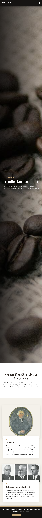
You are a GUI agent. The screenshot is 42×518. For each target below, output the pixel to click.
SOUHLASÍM (16, 515)
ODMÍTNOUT (26, 515)
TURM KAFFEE (8, 2)
